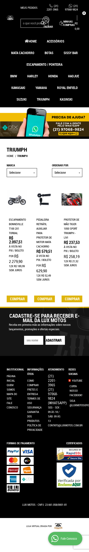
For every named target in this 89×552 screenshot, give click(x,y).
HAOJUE (73, 76)
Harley (32, 76)
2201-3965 (52, 7)
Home (33, 41)
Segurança (34, 407)
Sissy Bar (71, 53)
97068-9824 (71, 7)
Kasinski (66, 99)
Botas (49, 53)
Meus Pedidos (29, 8)
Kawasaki (18, 87)
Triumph (43, 99)
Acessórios (55, 41)
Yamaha (41, 87)
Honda (53, 76)
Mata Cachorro (22, 53)
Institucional (14, 369)
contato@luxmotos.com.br (65, 425)
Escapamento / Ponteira (44, 64)
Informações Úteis (34, 371)
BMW (13, 76)
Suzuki (22, 99)
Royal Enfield (67, 87)
